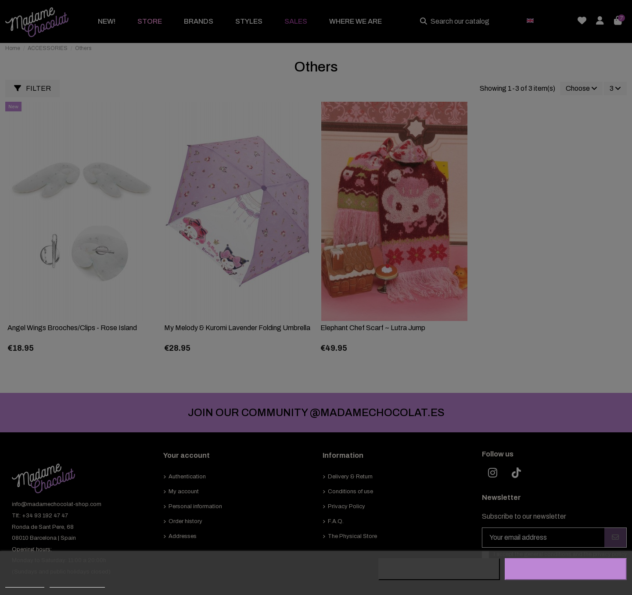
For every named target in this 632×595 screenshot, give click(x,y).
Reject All (439, 569)
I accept (566, 569)
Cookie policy (24, 583)
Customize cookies (77, 583)
